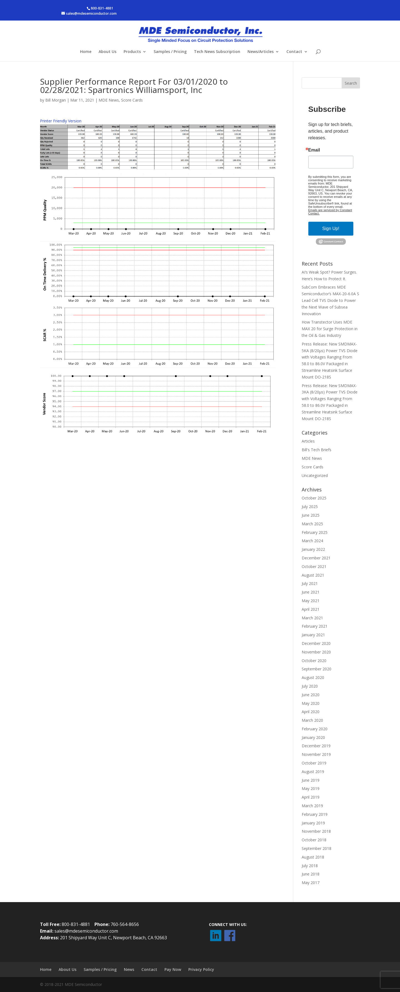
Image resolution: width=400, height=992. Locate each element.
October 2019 (314, 763)
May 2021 (310, 600)
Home (85, 52)
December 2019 (316, 745)
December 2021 (316, 558)
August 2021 (313, 575)
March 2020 (312, 720)
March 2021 (312, 617)
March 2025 (312, 523)
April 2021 (310, 609)
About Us (107, 52)
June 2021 (310, 592)
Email (314, 150)
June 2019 (310, 780)
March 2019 (312, 805)
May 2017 (310, 882)
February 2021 (315, 626)
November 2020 (316, 652)
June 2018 (310, 874)
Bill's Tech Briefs (316, 449)
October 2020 (314, 660)
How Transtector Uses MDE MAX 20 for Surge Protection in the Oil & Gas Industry (330, 328)
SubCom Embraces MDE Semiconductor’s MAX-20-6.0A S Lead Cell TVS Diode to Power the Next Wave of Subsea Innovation (330, 300)
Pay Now (172, 969)
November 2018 (316, 831)
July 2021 (310, 583)
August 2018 (313, 857)
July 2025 (310, 506)
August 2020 (313, 677)
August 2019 (313, 771)
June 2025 (310, 515)
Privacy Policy (201, 969)
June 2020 (310, 694)
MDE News (109, 100)
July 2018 (310, 865)
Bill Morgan (55, 100)
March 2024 (312, 540)
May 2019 (310, 788)
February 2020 (315, 728)
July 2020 (310, 686)
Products (132, 52)
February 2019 (315, 814)
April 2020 (310, 711)
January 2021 (313, 634)
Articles (308, 441)
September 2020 (316, 669)
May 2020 (310, 703)
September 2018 (316, 848)
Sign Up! (330, 228)
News (129, 969)
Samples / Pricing (170, 52)
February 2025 (315, 532)
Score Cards (132, 100)
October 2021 (314, 566)
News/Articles (261, 52)
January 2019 (313, 823)
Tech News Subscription (217, 52)
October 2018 (314, 839)
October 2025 (314, 498)
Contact (294, 52)
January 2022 (313, 549)
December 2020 (316, 643)
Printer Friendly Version (60, 120)
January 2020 (313, 737)
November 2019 (316, 754)
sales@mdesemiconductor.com (86, 931)
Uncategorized (315, 475)
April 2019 (310, 797)
